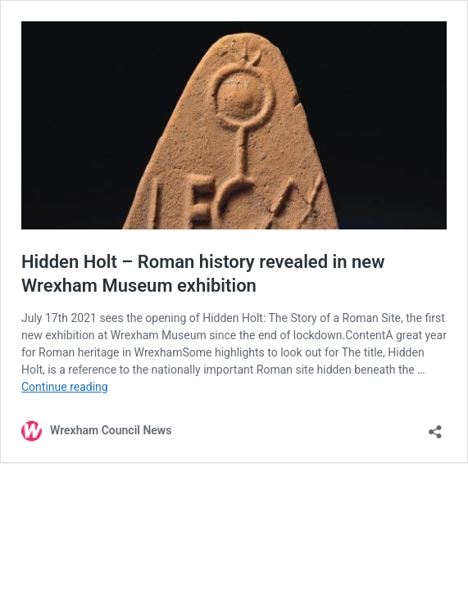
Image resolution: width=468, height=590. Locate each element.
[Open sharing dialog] (435, 426)
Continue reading (64, 386)
